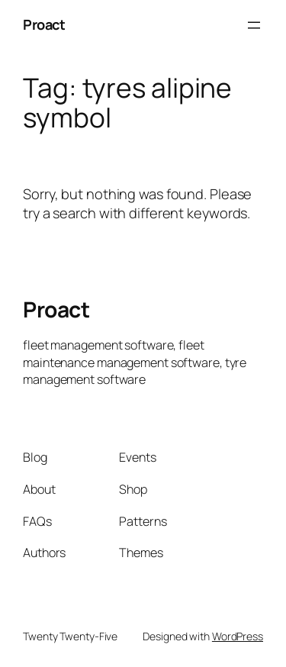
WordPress (237, 636)
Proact (44, 24)
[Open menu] (254, 25)
